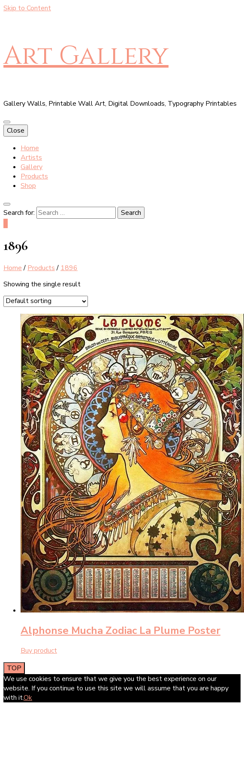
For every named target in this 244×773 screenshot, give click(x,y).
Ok (28, 697)
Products (34, 176)
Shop (28, 185)
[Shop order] (45, 301)
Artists (31, 157)
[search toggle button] (6, 204)
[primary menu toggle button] (6, 122)
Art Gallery (86, 56)
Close (15, 130)
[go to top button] (14, 668)
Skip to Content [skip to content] (27, 8)
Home (30, 148)
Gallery (31, 167)
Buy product (39, 650)
